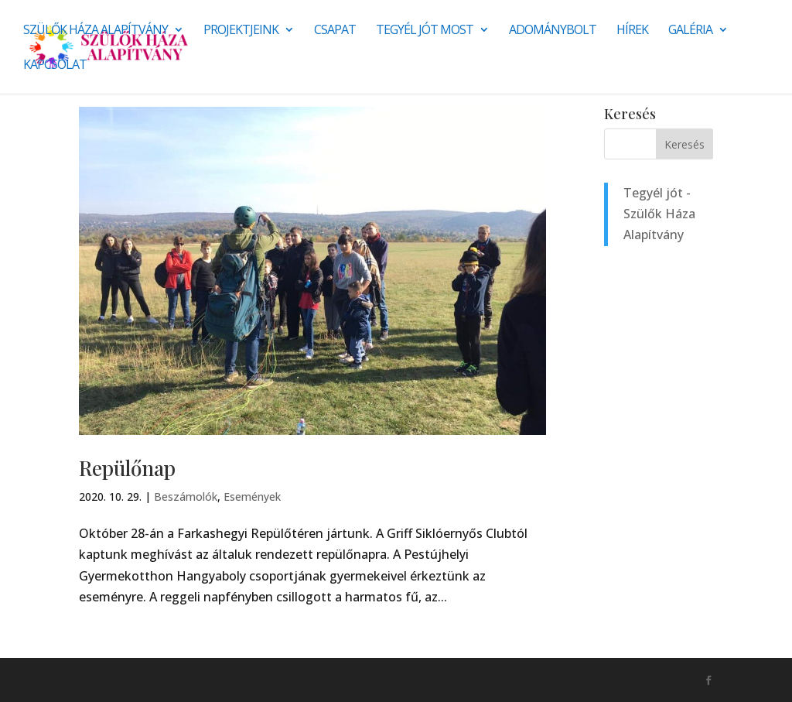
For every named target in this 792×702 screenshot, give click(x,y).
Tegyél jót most (424, 31)
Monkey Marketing (162, 679)
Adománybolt (552, 31)
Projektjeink (240, 31)
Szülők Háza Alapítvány (95, 31)
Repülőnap (127, 467)
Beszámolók (185, 496)
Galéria (690, 31)
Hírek (632, 31)
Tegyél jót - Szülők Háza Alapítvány (659, 213)
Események (252, 496)
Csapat (335, 31)
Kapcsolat (55, 66)
